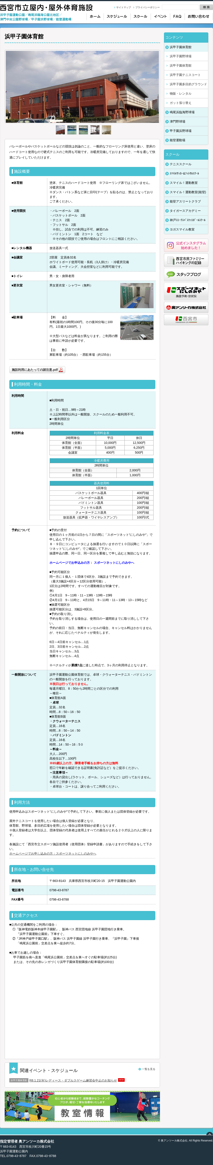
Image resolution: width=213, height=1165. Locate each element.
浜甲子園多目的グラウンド (188, 84)
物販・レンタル (180, 93)
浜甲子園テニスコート (185, 75)
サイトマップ (123, 7)
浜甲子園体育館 (180, 65)
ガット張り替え (180, 103)
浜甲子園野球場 (180, 56)
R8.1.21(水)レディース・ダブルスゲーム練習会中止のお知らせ (73, 1080)
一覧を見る (148, 1069)
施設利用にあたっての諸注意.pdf (35, 369)
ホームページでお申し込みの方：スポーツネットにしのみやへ (52, 853)
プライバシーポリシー (147, 7)
